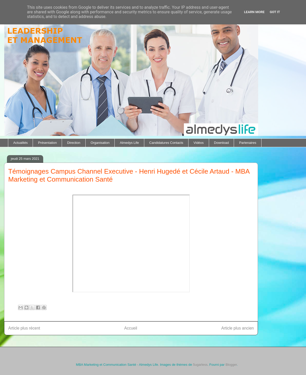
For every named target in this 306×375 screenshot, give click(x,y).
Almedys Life (129, 143)
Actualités (20, 143)
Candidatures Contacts (166, 143)
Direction (73, 143)
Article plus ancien (237, 328)
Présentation (47, 143)
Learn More (254, 12)
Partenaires (247, 143)
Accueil (130, 328)
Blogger (231, 365)
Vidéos (199, 143)
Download (221, 143)
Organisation (100, 143)
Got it (275, 12)
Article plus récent (24, 328)
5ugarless (200, 365)
